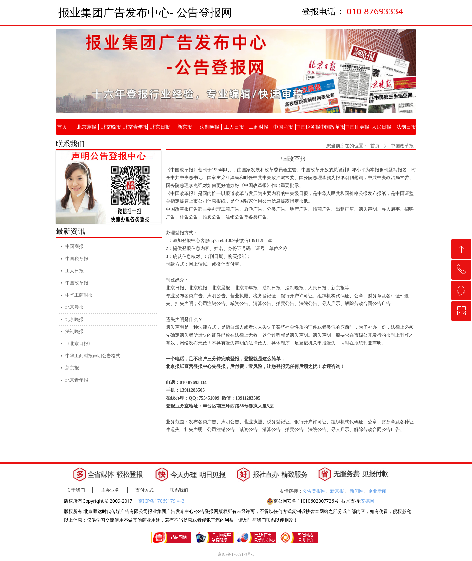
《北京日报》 (79, 343)
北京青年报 (76, 380)
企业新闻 (377, 491)
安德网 (367, 501)
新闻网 (357, 491)
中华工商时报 (79, 295)
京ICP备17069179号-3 (162, 501)
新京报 (72, 367)
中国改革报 (76, 282)
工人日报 (74, 270)
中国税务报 (76, 258)
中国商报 (74, 246)
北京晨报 (74, 307)
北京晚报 (74, 319)
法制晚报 (74, 331)
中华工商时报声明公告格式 (92, 355)
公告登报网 (314, 491)
